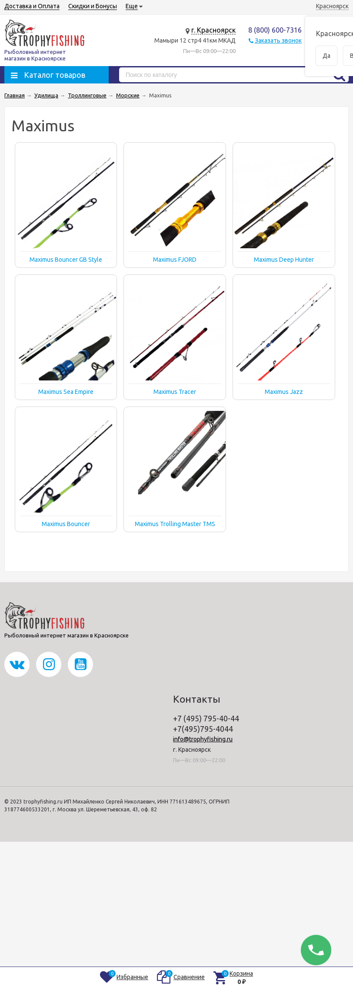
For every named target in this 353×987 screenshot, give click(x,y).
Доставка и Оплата (32, 6)
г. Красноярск (213, 30)
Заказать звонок (278, 40)
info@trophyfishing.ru (203, 739)
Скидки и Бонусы (92, 6)
